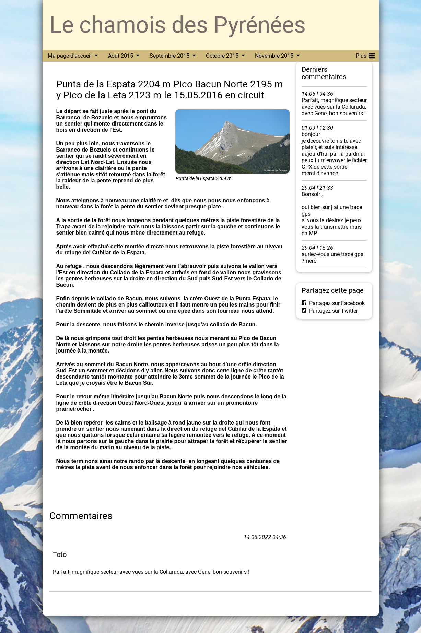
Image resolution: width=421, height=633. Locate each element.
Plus (365, 54)
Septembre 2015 (169, 55)
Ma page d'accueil (70, 55)
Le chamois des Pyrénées (177, 25)
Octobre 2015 (222, 55)
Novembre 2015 (274, 55)
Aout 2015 (120, 55)
